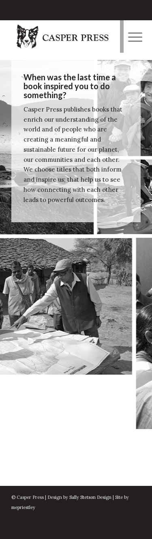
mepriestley (23, 507)
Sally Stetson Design (90, 497)
